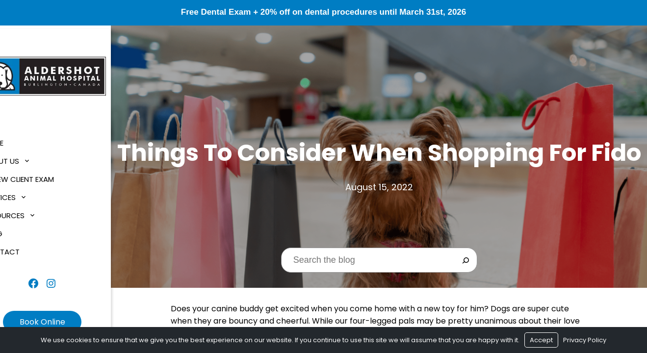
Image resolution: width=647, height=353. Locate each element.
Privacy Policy (584, 340)
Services (26, 194)
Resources (30, 212)
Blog (19, 231)
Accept (541, 340)
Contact (28, 249)
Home (20, 140)
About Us (28, 158)
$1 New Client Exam (45, 176)
